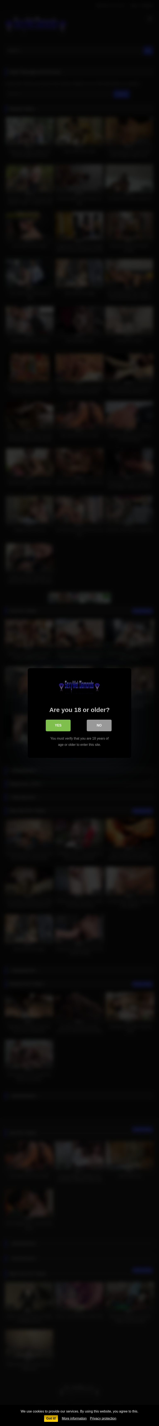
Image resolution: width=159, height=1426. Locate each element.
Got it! (51, 1418)
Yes (58, 725)
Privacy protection (103, 1418)
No (99, 725)
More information (74, 1418)
